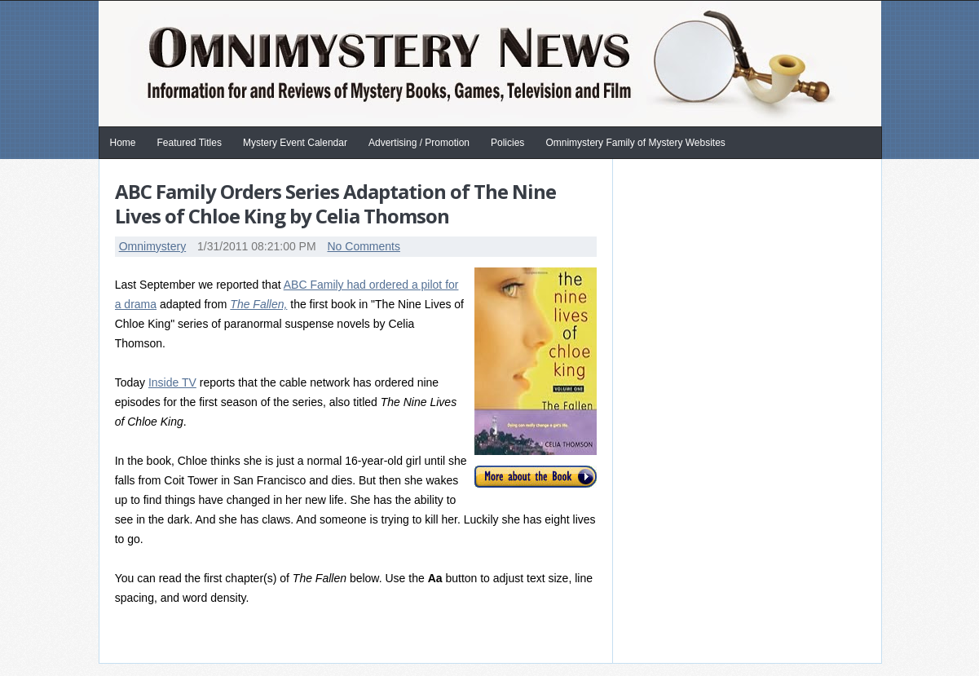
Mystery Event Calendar (295, 142)
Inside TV (172, 382)
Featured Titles (189, 142)
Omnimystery (152, 246)
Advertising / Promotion (419, 142)
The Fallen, (258, 304)
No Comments (363, 246)
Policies (507, 142)
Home (123, 142)
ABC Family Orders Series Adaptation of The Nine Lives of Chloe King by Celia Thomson (335, 203)
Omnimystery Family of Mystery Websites (635, 142)
